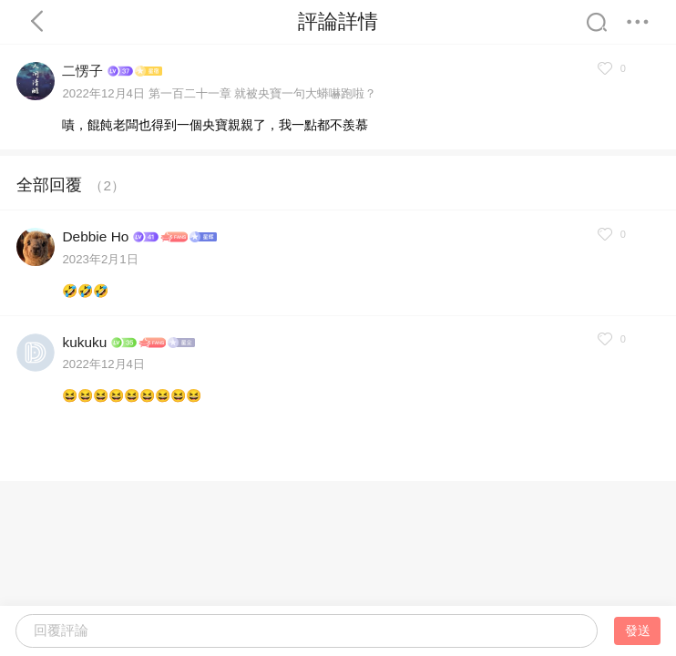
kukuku (84, 342)
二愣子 (82, 70)
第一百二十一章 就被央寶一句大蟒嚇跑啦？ (263, 93)
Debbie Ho (95, 236)
